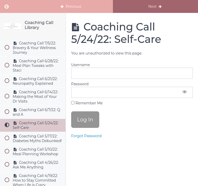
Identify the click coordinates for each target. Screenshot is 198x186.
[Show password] (184, 92)
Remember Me (87, 103)
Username (80, 65)
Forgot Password (86, 136)
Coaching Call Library (39, 25)
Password (79, 84)
